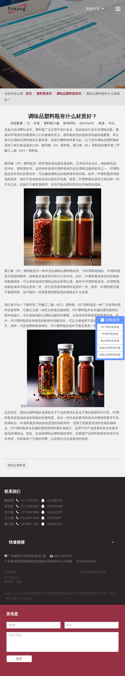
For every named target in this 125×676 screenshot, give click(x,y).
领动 (112, 593)
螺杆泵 (9, 581)
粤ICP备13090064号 (19, 598)
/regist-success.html (16, 593)
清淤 (19, 581)
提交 (19, 658)
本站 (111, 123)
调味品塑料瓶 (23, 140)
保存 (24, 406)
